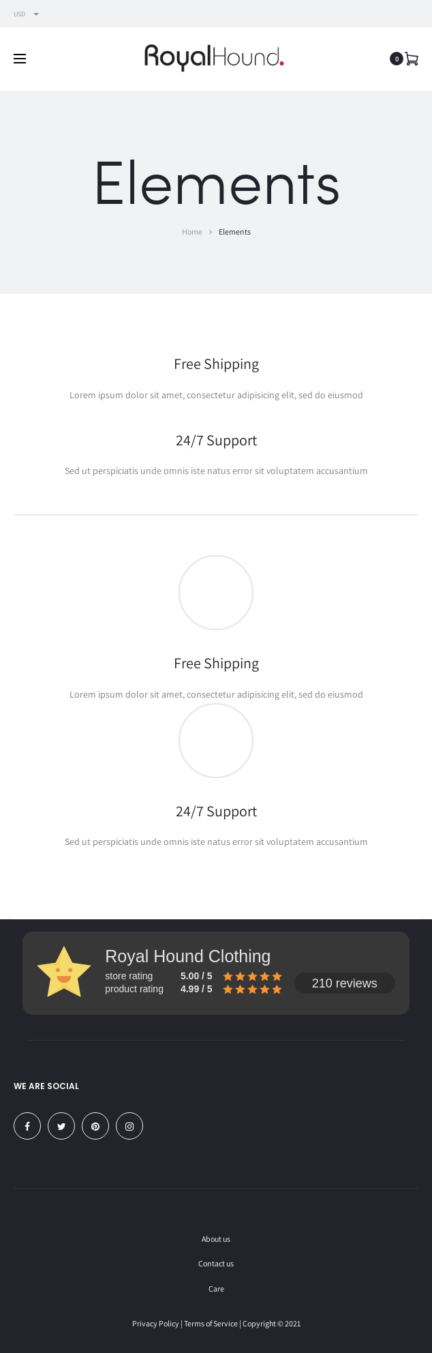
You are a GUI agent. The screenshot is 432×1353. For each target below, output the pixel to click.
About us (216, 1239)
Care (216, 1288)
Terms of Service (211, 1323)
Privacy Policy (155, 1323)
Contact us (216, 1263)
